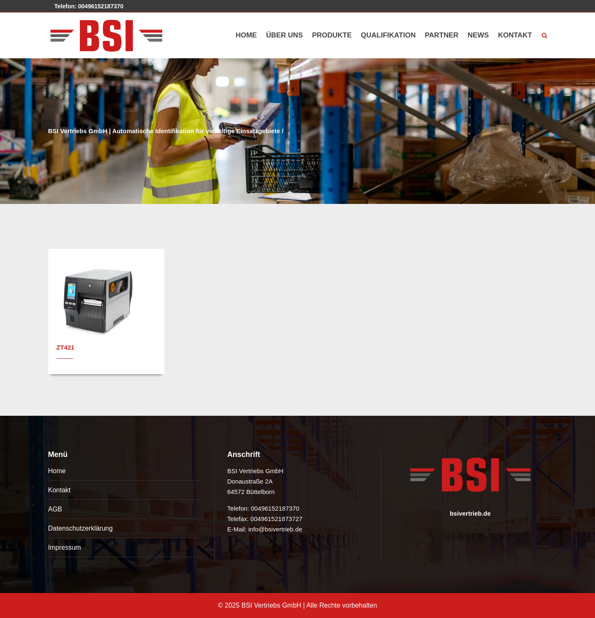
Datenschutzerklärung (80, 528)
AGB (55, 509)
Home (57, 470)
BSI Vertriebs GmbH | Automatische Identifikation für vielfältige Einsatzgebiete (164, 130)
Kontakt (59, 490)
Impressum (64, 547)
